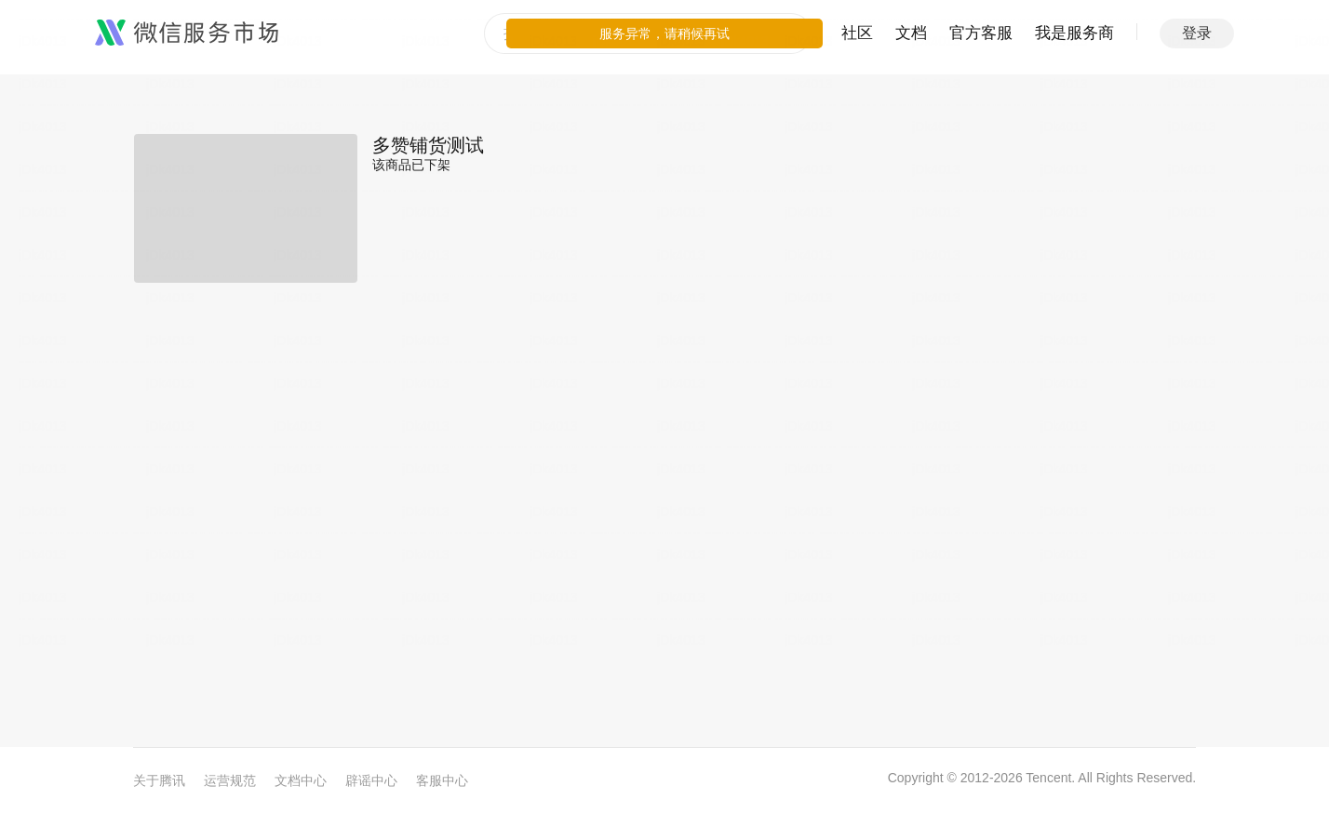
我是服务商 (1074, 33)
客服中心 (442, 780)
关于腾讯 (159, 780)
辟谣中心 (371, 780)
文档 (911, 33)
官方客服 (981, 33)
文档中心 (301, 780)
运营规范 (230, 780)
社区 (857, 33)
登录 (1197, 33)
